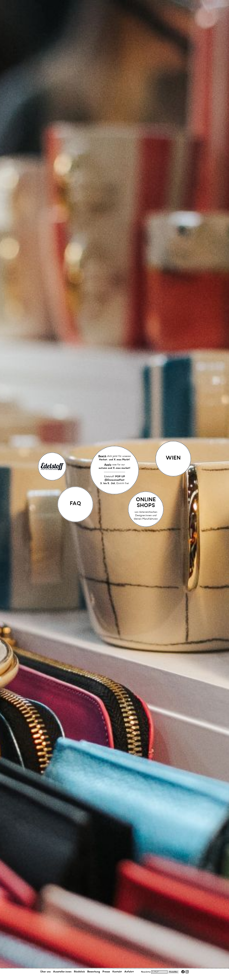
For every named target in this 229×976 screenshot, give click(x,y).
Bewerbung (93, 972)
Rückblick (79, 972)
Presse (106, 972)
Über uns (45, 972)
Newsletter (146, 972)
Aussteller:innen (62, 972)
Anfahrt (129, 972)
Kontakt (117, 972)
